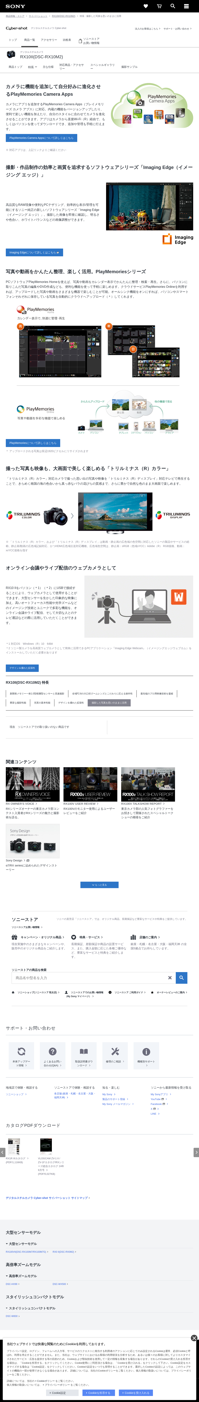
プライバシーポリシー (57, 1385)
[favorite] (146, 6)
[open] (173, 6)
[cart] (159, 6)
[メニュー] (186, 6)
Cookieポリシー (46, 1381)
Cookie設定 (59, 1392)
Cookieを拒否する (99, 1392)
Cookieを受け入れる (137, 1392)
